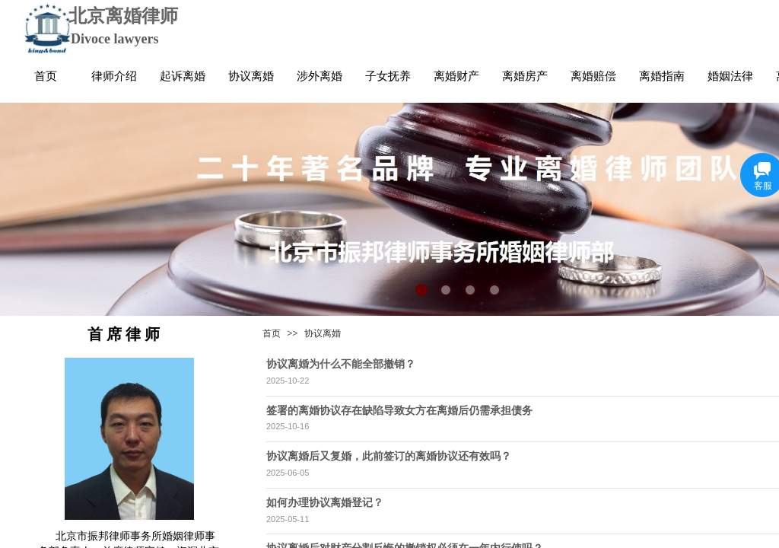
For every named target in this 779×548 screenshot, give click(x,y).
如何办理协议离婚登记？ (324, 502)
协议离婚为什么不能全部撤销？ (340, 364)
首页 (271, 333)
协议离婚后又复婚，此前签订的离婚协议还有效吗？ (388, 456)
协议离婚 (322, 333)
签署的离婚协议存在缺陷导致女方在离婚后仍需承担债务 (399, 410)
